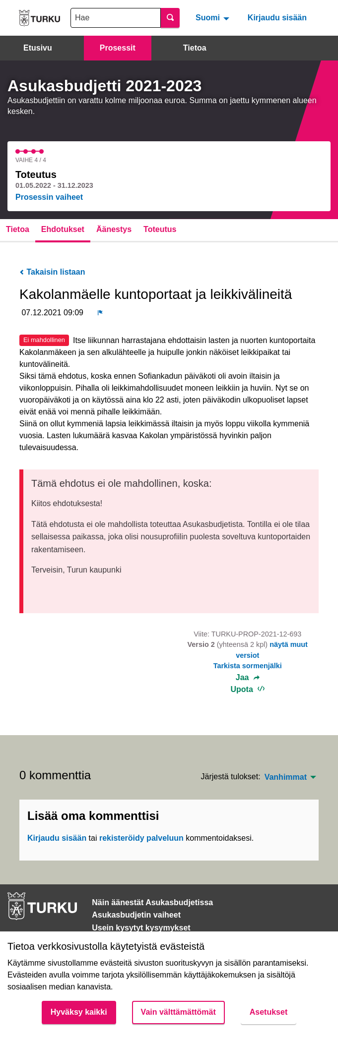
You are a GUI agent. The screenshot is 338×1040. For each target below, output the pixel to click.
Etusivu (37, 48)
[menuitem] (214, 17)
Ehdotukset (62, 229)
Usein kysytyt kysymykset (141, 928)
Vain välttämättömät (178, 1012)
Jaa (248, 678)
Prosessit (117, 48)
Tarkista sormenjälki (247, 666)
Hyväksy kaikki (79, 1012)
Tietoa (194, 48)
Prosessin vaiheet (49, 197)
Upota (247, 689)
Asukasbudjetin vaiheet (136, 915)
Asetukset (268, 1012)
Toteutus (159, 229)
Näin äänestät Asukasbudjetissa (152, 902)
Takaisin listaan (52, 272)
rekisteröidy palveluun (141, 838)
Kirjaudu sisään (277, 17)
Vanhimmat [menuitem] (286, 777)
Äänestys (114, 229)
